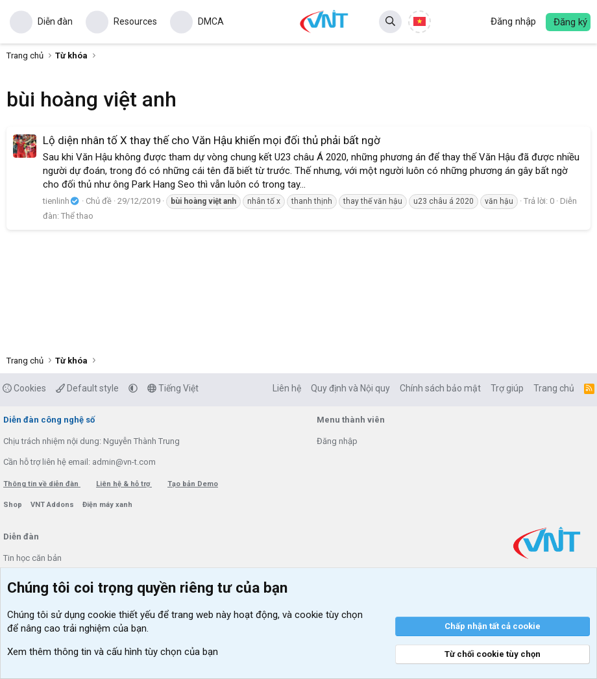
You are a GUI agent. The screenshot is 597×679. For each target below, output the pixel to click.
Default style (87, 388)
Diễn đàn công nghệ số (49, 420)
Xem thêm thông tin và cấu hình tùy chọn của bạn (112, 652)
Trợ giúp (507, 388)
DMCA (211, 21)
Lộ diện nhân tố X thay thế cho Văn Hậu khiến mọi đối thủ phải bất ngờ (211, 140)
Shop (13, 504)
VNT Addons (53, 504)
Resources (135, 21)
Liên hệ (287, 388)
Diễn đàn (55, 21)
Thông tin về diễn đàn (41, 484)
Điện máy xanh (107, 504)
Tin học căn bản (32, 558)
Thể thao (77, 216)
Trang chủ (553, 388)
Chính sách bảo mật (440, 388)
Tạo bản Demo (192, 484)
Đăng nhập (337, 441)
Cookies (24, 388)
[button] (133, 388)
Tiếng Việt (173, 388)
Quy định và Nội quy (350, 388)
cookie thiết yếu (121, 615)
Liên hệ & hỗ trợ (124, 484)
